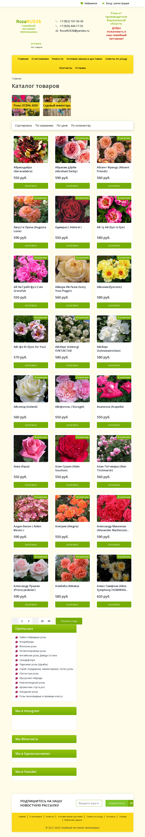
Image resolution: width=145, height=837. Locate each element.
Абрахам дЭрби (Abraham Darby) (66, 169)
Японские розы (25, 646)
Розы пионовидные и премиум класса (38, 696)
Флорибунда (24, 641)
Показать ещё (69, 621)
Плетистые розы (26, 673)
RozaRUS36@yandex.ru (72, 31)
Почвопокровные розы (30, 650)
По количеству (81, 125)
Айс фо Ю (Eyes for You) (30, 347)
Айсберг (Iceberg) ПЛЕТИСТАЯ (67, 349)
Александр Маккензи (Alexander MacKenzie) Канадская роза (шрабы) (113, 528)
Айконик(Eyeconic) (109, 287)
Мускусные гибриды (28, 678)
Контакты (65, 67)
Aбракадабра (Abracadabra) (23, 169)
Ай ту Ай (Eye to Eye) (111, 227)
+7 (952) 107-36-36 (69, 21)
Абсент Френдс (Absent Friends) (113, 169)
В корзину (31, 186)
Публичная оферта (73, 820)
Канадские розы (26, 691)
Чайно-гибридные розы (30, 637)
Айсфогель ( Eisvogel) (69, 407)
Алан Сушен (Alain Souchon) (67, 468)
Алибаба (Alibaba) (67, 586)
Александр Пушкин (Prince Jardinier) (27, 588)
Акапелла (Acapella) (110, 407)
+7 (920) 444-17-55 (69, 26)
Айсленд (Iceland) (25, 407)
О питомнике (40, 58)
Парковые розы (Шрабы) (31, 664)
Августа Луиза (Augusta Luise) (30, 229)
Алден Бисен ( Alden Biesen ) (27, 528)
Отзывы (80, 67)
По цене (62, 125)
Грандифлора (25, 660)
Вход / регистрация (115, 3)
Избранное (89, 3)
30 (49, 621)
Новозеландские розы (30, 682)
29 (42, 621)
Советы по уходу (116, 58)
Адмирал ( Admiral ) (68, 227)
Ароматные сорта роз (30, 687)
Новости (57, 58)
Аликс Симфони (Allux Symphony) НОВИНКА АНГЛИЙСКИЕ (111, 588)
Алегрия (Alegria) (66, 526)
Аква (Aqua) (22, 466)
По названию (44, 125)
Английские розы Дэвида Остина (36, 655)
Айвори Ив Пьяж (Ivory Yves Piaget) (70, 289)
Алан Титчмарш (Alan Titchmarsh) (111, 468)
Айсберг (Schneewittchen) (109, 349)
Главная (23, 58)
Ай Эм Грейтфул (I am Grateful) (28, 289)
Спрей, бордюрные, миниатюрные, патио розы (44, 669)
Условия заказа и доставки (84, 58)
